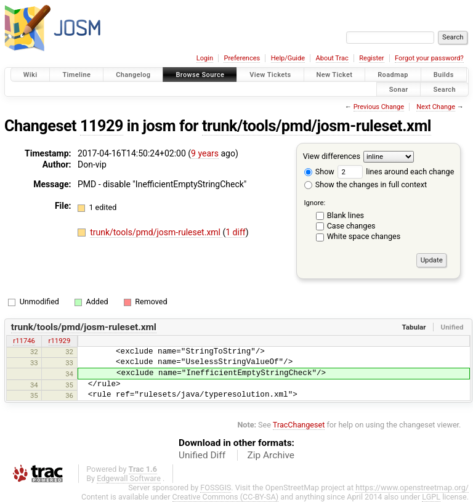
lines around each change (396, 171)
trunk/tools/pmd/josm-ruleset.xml (316, 126)
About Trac (332, 58)
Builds (444, 75)
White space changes (364, 236)
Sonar (398, 89)
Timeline (76, 75)
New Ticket (335, 75)
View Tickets (270, 75)
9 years (205, 153)
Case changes (351, 225)
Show (319, 171)
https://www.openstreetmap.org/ (412, 487)
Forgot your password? (429, 58)
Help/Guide (288, 58)
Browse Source (200, 75)
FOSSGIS (215, 487)
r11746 (24, 340)
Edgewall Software (129, 478)
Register (371, 58)
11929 (101, 126)
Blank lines (345, 215)
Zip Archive (271, 455)
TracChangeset (299, 424)
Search (444, 89)
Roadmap (393, 75)
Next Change (435, 107)
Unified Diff (202, 455)
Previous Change (379, 107)
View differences (331, 156)
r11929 (60, 340)
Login (204, 58)
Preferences (242, 58)
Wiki (30, 75)
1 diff (235, 232)
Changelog (133, 75)
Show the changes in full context (365, 184)
